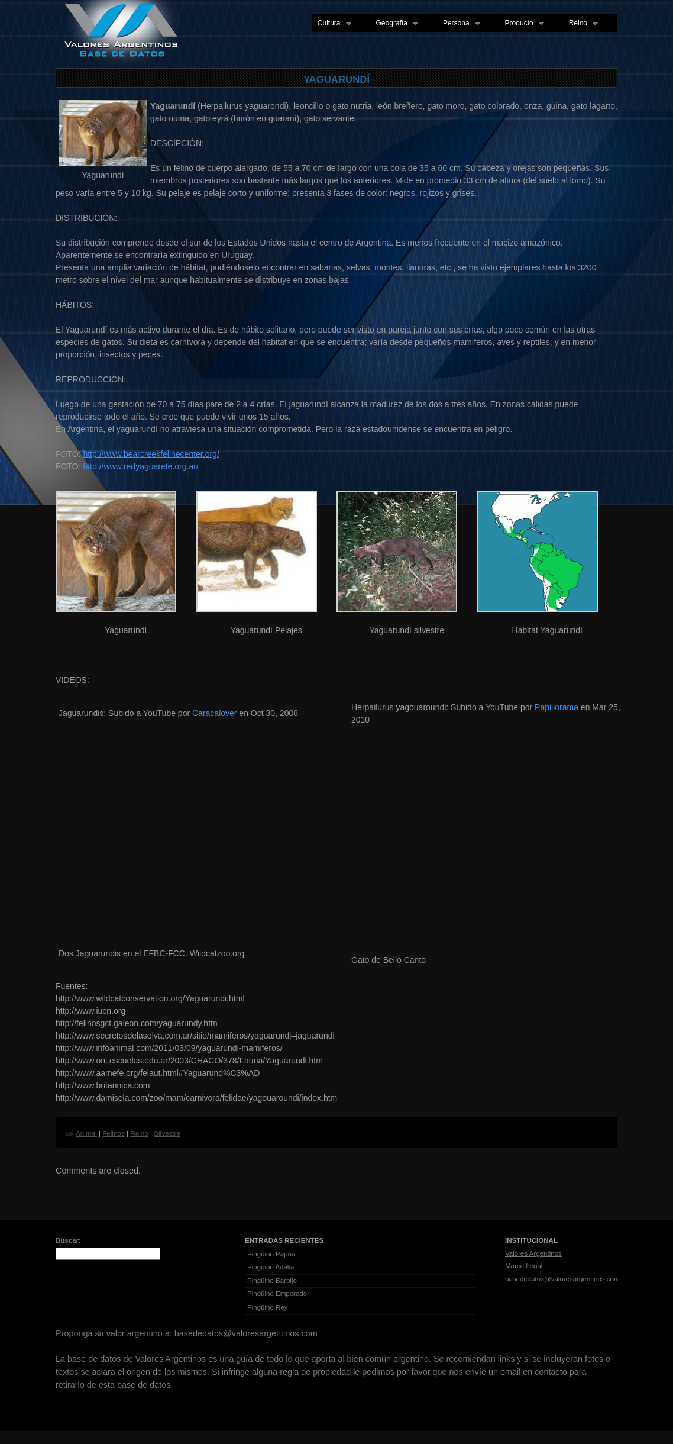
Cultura (331, 23)
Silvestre (167, 1133)
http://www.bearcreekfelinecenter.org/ (151, 454)
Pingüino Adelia (270, 1267)
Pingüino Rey (267, 1307)
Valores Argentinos (533, 1253)
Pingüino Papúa (271, 1254)
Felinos (113, 1133)
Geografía (394, 23)
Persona (459, 23)
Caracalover (214, 713)
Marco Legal (523, 1265)
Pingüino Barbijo (272, 1280)
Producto (522, 23)
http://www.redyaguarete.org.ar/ (140, 466)
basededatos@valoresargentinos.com (562, 1278)
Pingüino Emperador (278, 1293)
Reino (581, 23)
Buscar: (68, 1240)
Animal (86, 1133)
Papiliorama (556, 707)
